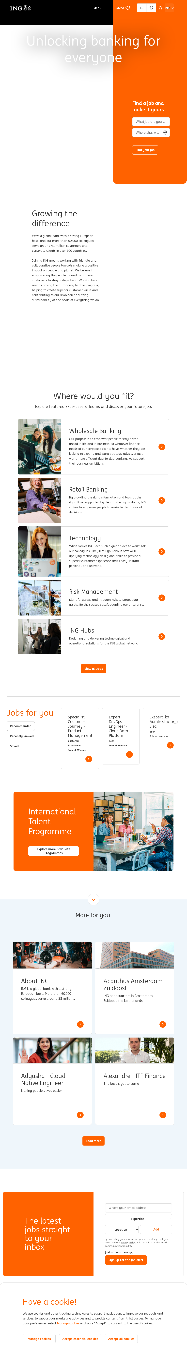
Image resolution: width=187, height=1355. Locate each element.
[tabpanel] (120, 738)
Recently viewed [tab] (22, 736)
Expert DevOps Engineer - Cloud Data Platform (118, 726)
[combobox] (151, 132)
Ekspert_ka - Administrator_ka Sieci (162, 722)
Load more (93, 1141)
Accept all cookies (121, 1339)
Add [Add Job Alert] (156, 1229)
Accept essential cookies (80, 1339)
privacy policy (128, 1242)
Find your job (145, 150)
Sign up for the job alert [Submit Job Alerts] (126, 1260)
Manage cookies (68, 1323)
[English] (166, 7)
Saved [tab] (14, 746)
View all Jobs (93, 669)
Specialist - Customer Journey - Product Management (80, 726)
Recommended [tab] (20, 726)
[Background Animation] (59, 92)
